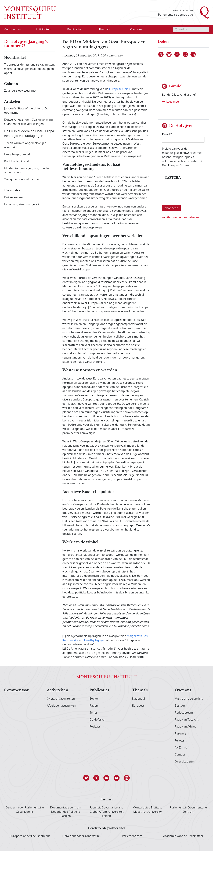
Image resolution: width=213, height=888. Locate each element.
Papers (94, 706)
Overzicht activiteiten (61, 699)
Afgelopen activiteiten (61, 706)
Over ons (183, 690)
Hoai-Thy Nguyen (94, 640)
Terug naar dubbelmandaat (22, 179)
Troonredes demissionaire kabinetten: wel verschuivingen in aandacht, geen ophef (29, 69)
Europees (138, 706)
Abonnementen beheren (182, 217)
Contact (180, 755)
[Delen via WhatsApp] (185, 54)
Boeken (94, 699)
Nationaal (138, 699)
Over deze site (184, 762)
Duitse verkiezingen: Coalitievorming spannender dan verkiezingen (28, 122)
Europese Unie (118, 89)
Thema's (140, 690)
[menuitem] (15, 29)
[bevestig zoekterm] (175, 29)
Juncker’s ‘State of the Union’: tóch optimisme (26, 110)
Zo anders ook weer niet (20, 91)
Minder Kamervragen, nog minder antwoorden (26, 170)
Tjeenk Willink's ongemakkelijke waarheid (25, 145)
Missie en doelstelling (189, 699)
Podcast (94, 727)
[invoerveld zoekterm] (191, 29)
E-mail (166, 134)
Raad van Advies (185, 727)
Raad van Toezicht (186, 720)
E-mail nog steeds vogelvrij (21, 204)
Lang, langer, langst (17, 154)
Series (93, 713)
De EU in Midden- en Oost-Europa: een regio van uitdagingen (29, 133)
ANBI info (181, 748)
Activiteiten (57, 690)
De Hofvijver (97, 720)
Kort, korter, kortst (16, 161)
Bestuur (180, 706)
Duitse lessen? (13, 197)
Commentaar (16, 690)
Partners (180, 734)
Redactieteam (184, 713)
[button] (86, 778)
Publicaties (99, 690)
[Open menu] (60, 29)
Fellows (180, 741)
